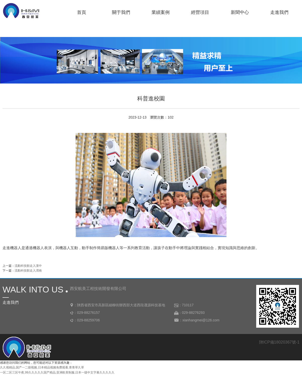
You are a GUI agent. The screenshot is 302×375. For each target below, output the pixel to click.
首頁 (81, 12)
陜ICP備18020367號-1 (279, 342)
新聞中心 (240, 12)
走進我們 (279, 12)
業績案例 (161, 12)
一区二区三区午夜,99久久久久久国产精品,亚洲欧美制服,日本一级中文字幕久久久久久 (57, 372)
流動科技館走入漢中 (28, 266)
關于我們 (121, 12)
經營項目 (200, 12)
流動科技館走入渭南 (28, 270)
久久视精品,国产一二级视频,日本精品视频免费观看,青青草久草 (42, 367)
